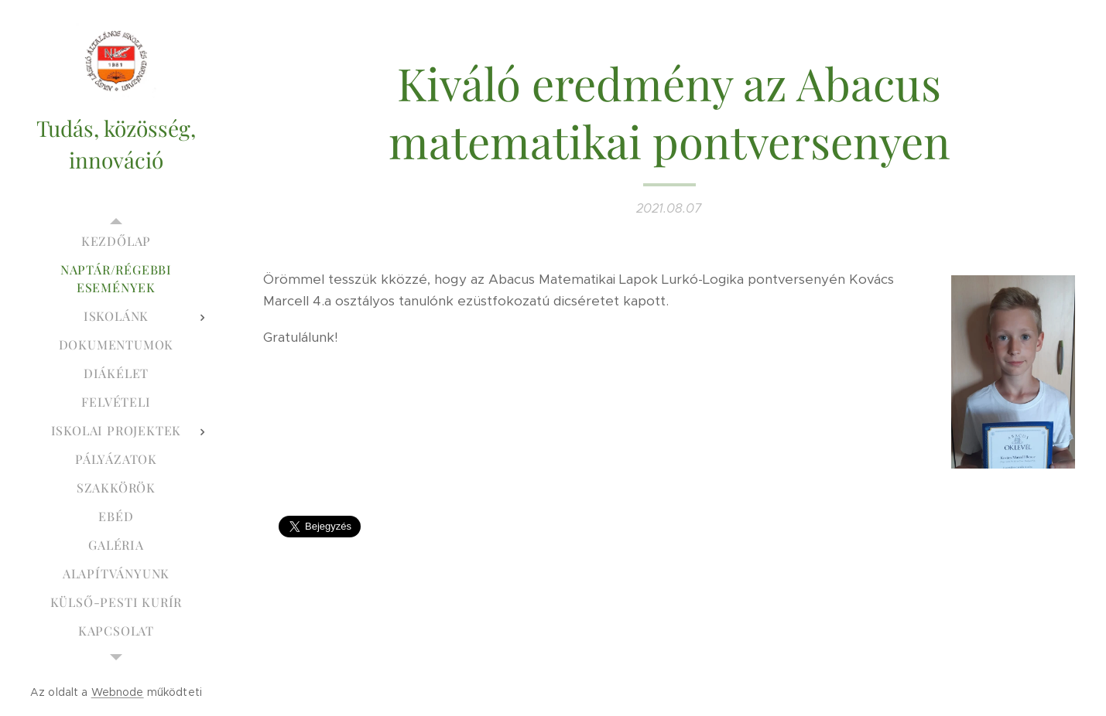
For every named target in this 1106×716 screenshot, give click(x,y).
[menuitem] (116, 241)
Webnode (117, 692)
